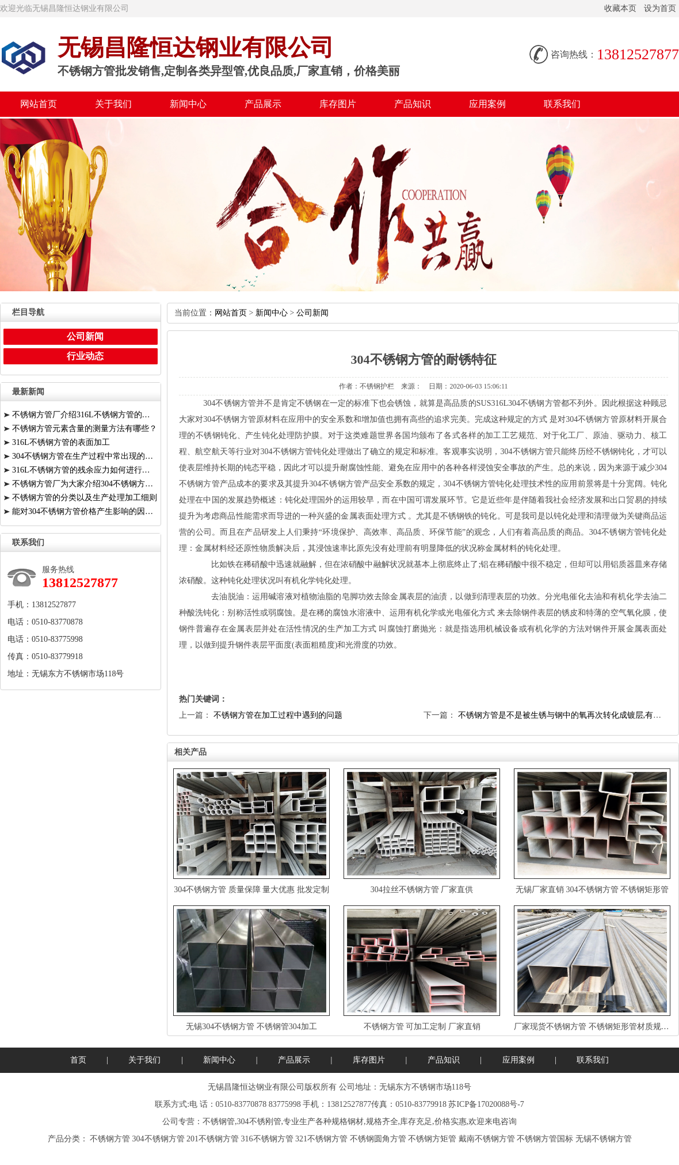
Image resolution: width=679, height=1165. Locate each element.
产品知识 (412, 104)
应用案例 (487, 104)
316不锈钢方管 (267, 1138)
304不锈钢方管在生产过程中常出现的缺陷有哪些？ (85, 456)
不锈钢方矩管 (432, 1138)
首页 (78, 1060)
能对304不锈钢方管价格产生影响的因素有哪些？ (85, 511)
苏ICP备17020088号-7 (486, 1104)
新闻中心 (188, 104)
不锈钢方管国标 (545, 1138)
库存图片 (337, 104)
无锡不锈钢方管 (603, 1138)
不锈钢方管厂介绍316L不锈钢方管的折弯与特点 (85, 414)
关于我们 (113, 104)
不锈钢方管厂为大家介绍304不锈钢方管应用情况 (85, 483)
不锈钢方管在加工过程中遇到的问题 (277, 715)
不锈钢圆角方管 (378, 1138)
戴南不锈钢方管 (487, 1138)
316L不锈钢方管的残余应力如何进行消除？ (85, 470)
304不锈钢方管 (158, 1138)
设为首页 (660, 8)
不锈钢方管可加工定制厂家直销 (422, 1026)
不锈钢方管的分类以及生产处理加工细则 (84, 497)
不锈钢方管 (110, 1138)
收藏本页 (620, 8)
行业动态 (85, 356)
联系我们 (562, 104)
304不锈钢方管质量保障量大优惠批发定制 (251, 889)
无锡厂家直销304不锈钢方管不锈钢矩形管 (592, 889)
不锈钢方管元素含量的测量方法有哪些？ (84, 428)
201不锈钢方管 (212, 1138)
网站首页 (38, 104)
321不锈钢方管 (321, 1138)
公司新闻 (312, 313)
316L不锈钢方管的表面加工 (61, 442)
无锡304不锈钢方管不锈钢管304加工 (251, 1026)
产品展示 (263, 104)
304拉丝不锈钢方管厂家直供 (422, 889)
